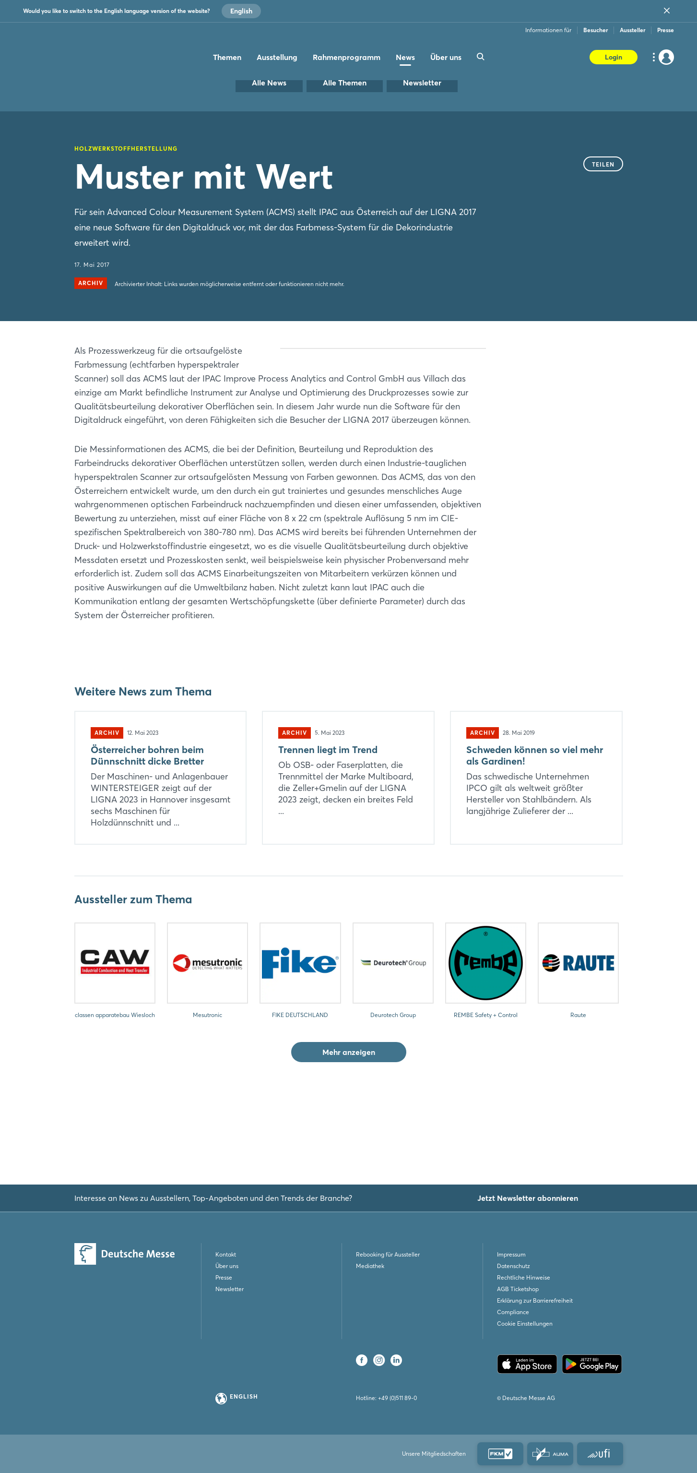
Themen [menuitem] (227, 57)
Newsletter (422, 82)
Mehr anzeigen (348, 1121)
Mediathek (370, 1265)
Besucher (595, 30)
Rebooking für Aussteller (388, 1254)
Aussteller (632, 30)
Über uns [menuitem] (445, 57)
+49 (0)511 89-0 (397, 1397)
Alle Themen (344, 82)
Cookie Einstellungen (525, 1323)
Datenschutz (513, 1265)
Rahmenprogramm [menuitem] (346, 57)
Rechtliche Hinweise (523, 1277)
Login (613, 57)
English (241, 11)
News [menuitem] (405, 57)
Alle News (269, 82)
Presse (665, 30)
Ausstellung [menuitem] (277, 57)
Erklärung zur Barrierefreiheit (535, 1300)
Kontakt (225, 1254)
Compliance (513, 1312)
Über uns (226, 1265)
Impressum (511, 1254)
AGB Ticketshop (518, 1289)
